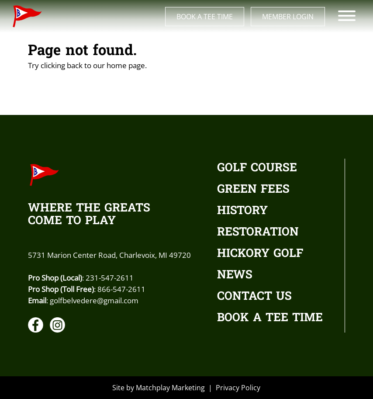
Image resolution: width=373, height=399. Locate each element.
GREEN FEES (253, 189)
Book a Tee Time (204, 16)
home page (126, 65)
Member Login (288, 16)
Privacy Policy (238, 387)
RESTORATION (258, 232)
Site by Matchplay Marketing (158, 387)
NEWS (234, 275)
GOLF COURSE (257, 168)
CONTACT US (254, 296)
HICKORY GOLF (260, 254)
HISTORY (242, 211)
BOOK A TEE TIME (270, 318)
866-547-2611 (121, 289)
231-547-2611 (110, 277)
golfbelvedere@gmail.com (94, 300)
